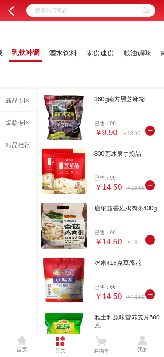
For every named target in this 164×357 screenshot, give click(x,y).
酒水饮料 (63, 53)
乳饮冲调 (26, 52)
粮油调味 (137, 53)
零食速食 (100, 53)
